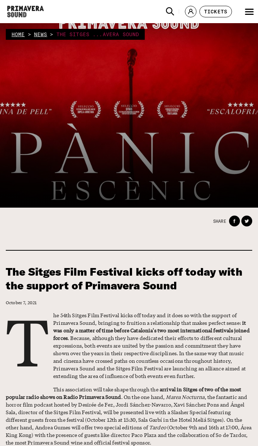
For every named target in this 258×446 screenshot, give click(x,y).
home (18, 34)
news (40, 34)
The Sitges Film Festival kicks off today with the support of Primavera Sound (124, 278)
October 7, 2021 (21, 303)
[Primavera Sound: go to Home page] (25, 11)
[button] (170, 11)
